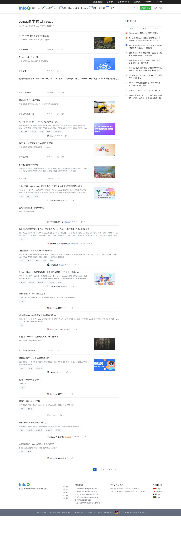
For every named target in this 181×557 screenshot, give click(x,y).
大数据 (91, 15)
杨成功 (53, 405)
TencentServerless (29, 381)
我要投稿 (65, 531)
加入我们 (65, 536)
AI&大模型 (46, 15)
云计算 (111, 15)
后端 (63, 15)
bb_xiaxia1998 (56, 358)
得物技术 (54, 288)
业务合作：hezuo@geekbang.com (86, 532)
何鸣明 (25, 53)
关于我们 (65, 528)
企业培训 (137, 2)
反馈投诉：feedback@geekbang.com (87, 535)
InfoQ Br (159, 538)
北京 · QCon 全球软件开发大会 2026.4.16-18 (124, 530)
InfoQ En (159, 530)
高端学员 (148, 2)
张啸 (24, 123)
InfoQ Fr (158, 535)
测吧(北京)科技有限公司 (60, 265)
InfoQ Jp (158, 532)
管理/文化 (130, 15)
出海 (55, 15)
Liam (52, 148)
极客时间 (110, 2)
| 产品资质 (142, 553)
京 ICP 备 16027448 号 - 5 (104, 553)
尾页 (116, 510)
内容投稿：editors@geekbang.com (86, 530)
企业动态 (23, 15)
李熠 (24, 193)
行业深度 (34, 15)
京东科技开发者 (57, 241)
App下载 (159, 2)
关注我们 (65, 539)
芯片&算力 (73, 15)
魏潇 (28, 123)
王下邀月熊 (26, 100)
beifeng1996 (55, 335)
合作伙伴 (65, 533)
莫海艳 (25, 170)
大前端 (120, 15)
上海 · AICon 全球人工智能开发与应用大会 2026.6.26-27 (128, 532)
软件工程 (101, 15)
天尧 (31, 123)
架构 (82, 15)
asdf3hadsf (55, 218)
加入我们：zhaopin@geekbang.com (86, 538)
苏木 (24, 76)
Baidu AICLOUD (57, 475)
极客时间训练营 (123, 2)
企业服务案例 (98, 2)
